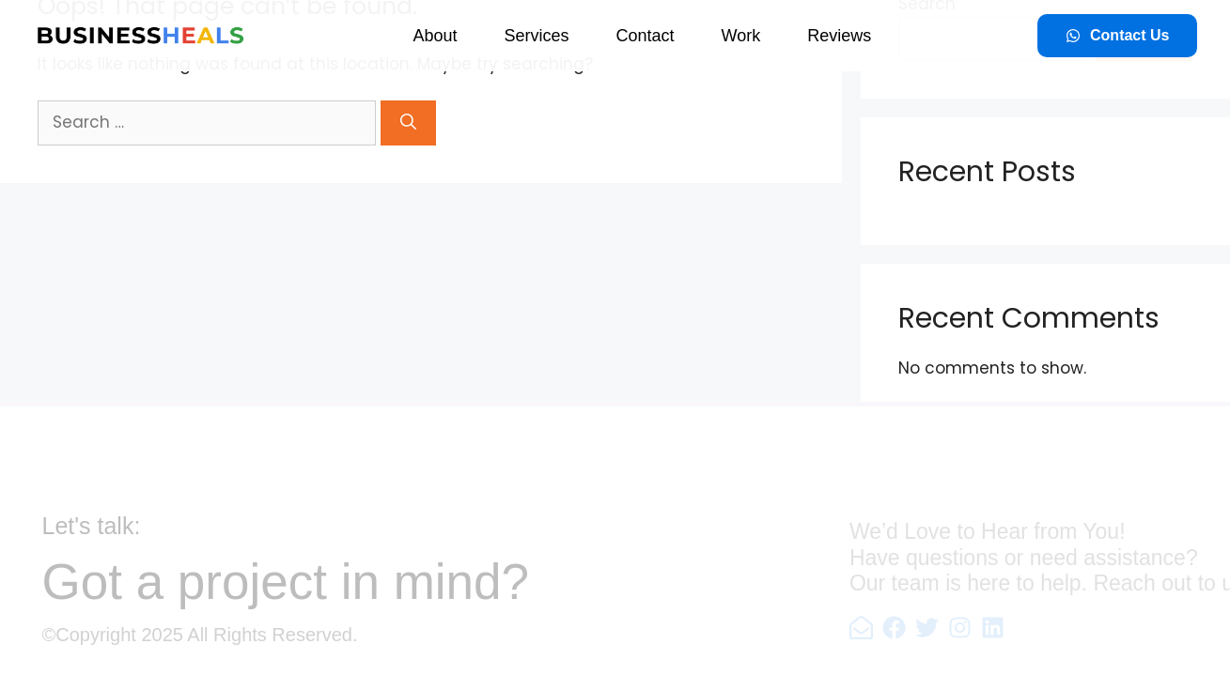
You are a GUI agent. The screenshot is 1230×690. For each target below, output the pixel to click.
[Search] (408, 123)
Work (741, 35)
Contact (644, 35)
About (435, 35)
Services (536, 35)
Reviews (839, 35)
